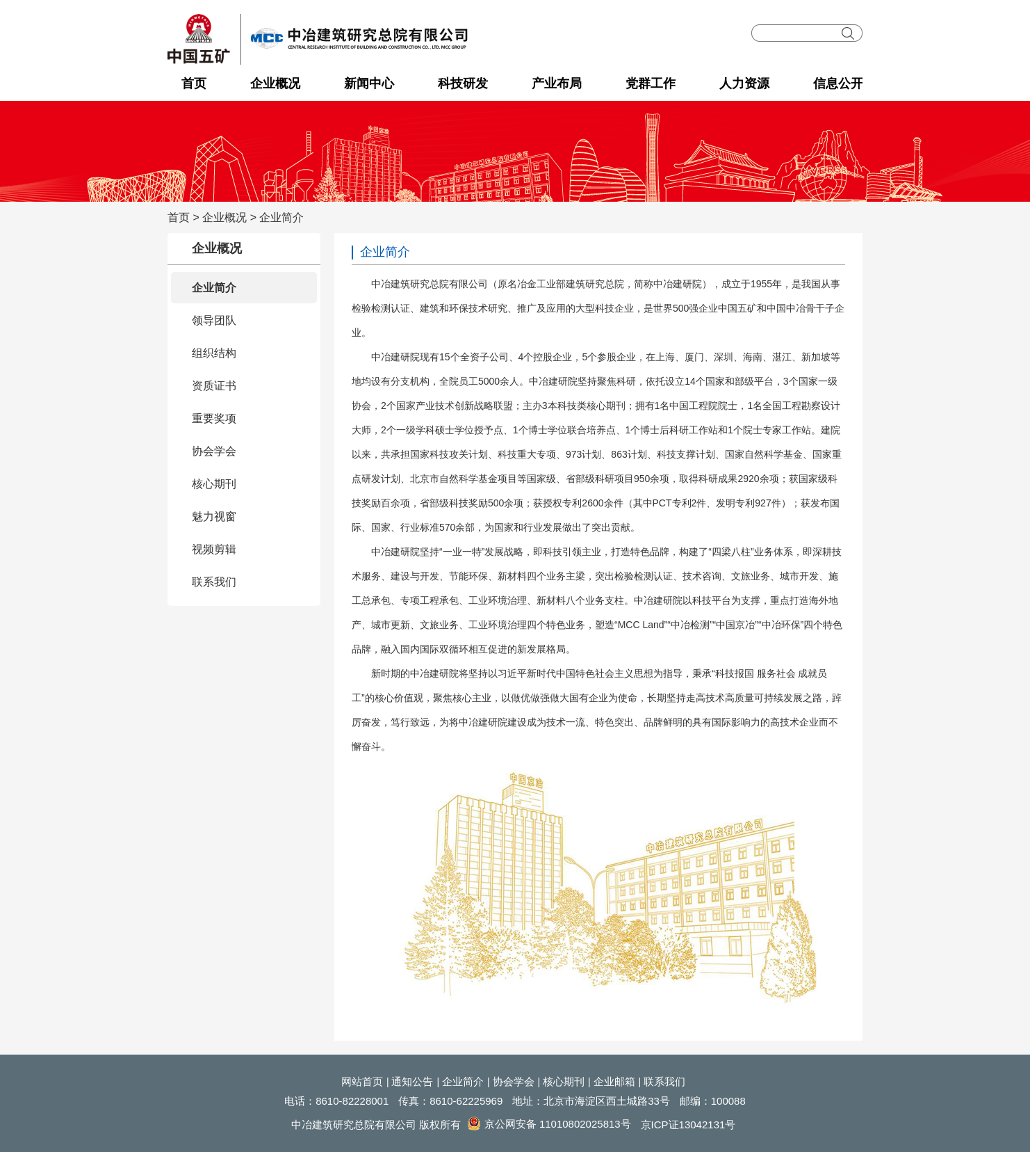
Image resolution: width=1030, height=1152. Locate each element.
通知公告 (412, 1081)
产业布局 (557, 83)
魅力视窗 (214, 516)
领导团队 (214, 320)
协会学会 (214, 451)
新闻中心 (369, 83)
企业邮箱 (614, 1081)
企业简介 (281, 217)
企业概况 (275, 83)
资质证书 (214, 386)
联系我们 (214, 582)
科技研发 (463, 83)
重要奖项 (214, 418)
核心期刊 (214, 484)
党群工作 (651, 83)
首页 (193, 83)
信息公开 (838, 83)
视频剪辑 (214, 549)
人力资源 (744, 83)
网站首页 (362, 1081)
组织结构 (214, 353)
